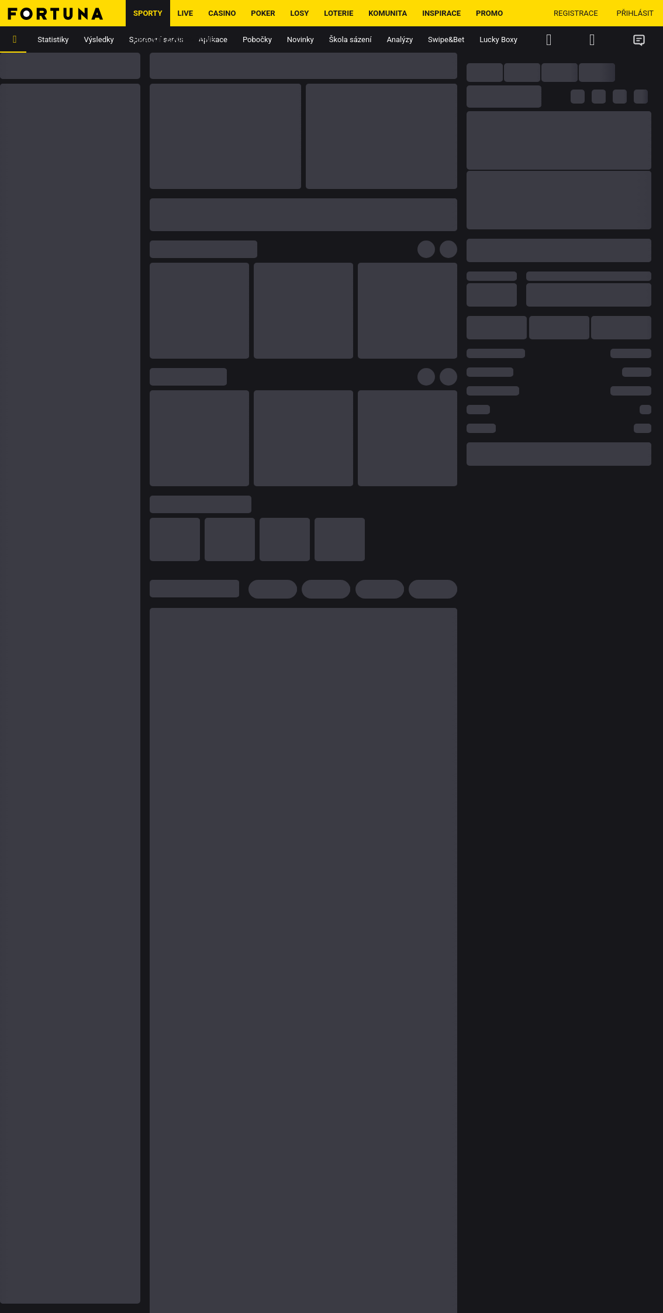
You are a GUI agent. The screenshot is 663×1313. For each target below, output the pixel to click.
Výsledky (99, 39)
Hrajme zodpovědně (174, 39)
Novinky (300, 39)
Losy (300, 13)
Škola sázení (350, 39)
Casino (222, 13)
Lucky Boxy (498, 39)
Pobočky (257, 39)
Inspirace (441, 13)
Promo (489, 13)
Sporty (148, 13)
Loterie (338, 13)
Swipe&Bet (446, 39)
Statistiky (52, 39)
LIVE (186, 13)
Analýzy (399, 39)
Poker (263, 13)
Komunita (387, 13)
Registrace (576, 13)
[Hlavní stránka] (63, 13)
